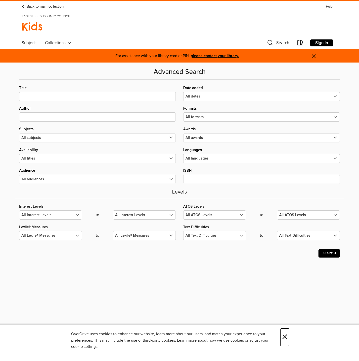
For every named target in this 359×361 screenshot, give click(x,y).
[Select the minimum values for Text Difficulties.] (214, 235)
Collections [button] (58, 43)
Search (329, 253)
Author (97, 114)
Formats (261, 114)
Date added (261, 93)
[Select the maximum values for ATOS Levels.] (308, 215)
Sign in (321, 43)
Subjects (30, 43)
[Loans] (300, 44)
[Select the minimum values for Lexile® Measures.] (50, 235)
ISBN (261, 176)
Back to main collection (43, 6)
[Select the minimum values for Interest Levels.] (50, 215)
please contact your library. (215, 56)
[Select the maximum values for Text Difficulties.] (308, 235)
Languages (261, 155)
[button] (278, 44)
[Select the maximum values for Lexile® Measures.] (144, 235)
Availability (97, 155)
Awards (261, 134)
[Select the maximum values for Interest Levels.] (144, 215)
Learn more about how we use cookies (210, 340)
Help (329, 7)
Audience (97, 176)
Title (97, 93)
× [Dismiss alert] (313, 56)
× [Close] (285, 337)
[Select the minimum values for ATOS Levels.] (214, 215)
